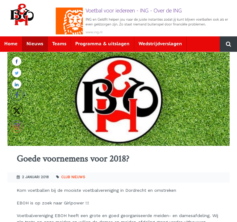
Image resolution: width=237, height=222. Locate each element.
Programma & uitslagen (102, 44)
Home (11, 44)
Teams (59, 44)
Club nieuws (73, 177)
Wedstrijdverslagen (160, 44)
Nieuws (35, 44)
